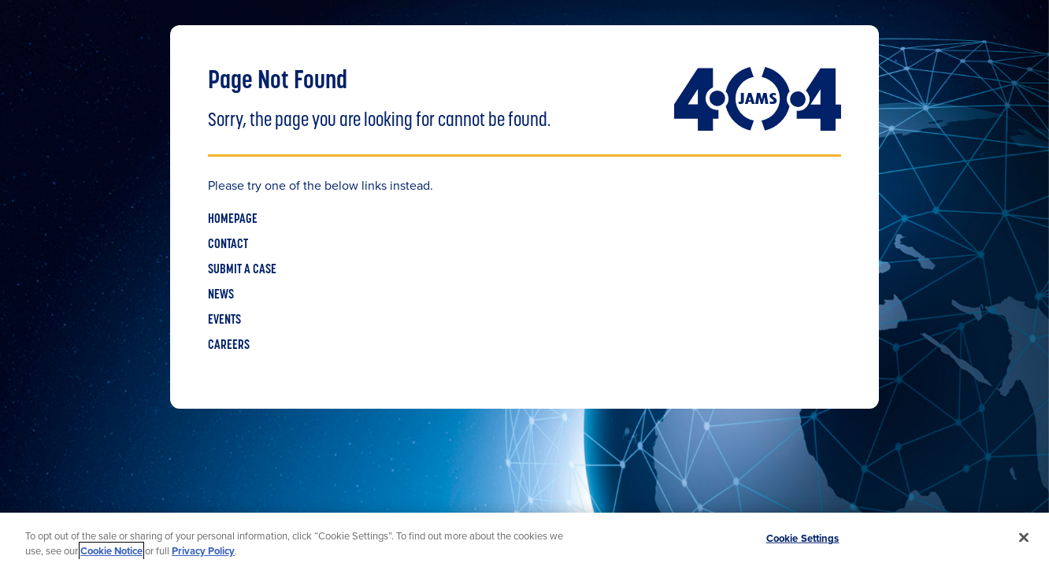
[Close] (1023, 538)
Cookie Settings (803, 538)
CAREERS (229, 345)
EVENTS (224, 320)
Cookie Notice (111, 550)
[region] (524, 540)
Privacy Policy (203, 550)
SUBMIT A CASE (242, 270)
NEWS (221, 295)
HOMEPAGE (233, 219)
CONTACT (228, 245)
